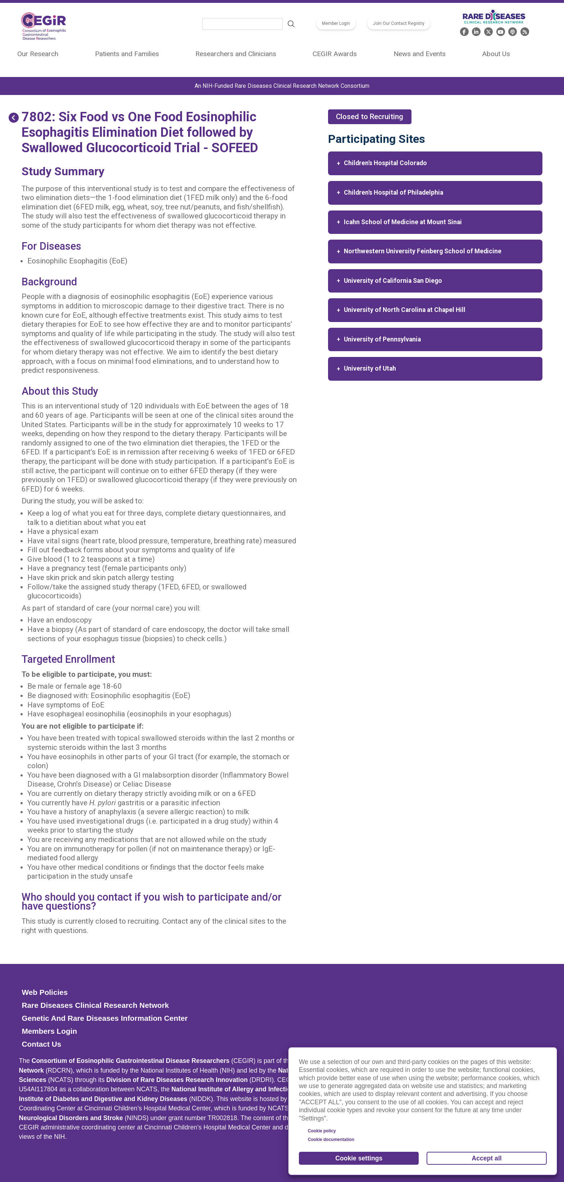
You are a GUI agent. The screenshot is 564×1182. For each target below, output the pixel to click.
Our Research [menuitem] (37, 54)
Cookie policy (322, 1130)
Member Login (336, 23)
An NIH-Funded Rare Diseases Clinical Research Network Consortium (282, 85)
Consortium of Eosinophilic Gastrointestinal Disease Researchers (130, 1060)
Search (291, 24)
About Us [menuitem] (496, 54)
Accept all (487, 1158)
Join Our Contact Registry (398, 23)
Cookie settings (358, 1158)
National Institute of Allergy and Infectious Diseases (249, 1089)
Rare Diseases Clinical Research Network (95, 1005)
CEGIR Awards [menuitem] (335, 54)
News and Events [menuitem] (420, 54)
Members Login (49, 1031)
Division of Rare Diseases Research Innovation (177, 1079)
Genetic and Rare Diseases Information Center (105, 1018)
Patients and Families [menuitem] (127, 54)
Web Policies (45, 992)
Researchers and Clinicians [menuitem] (235, 54)
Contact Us (41, 1044)
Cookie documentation (331, 1139)
